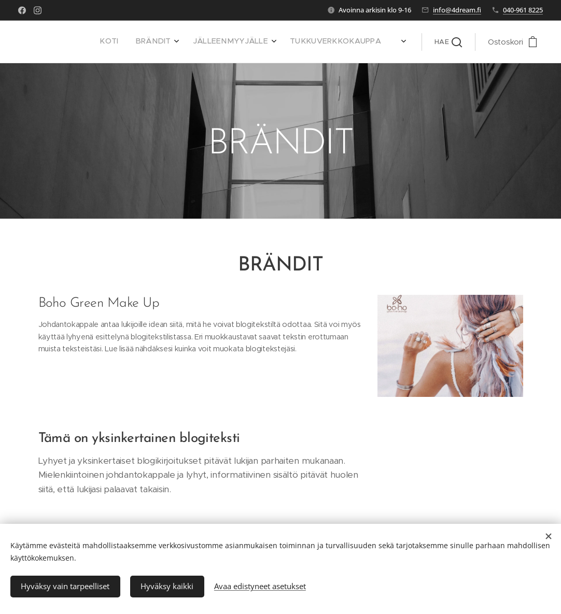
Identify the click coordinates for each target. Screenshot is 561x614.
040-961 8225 (523, 10)
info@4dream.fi (457, 10)
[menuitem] (279, 42)
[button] (448, 42)
